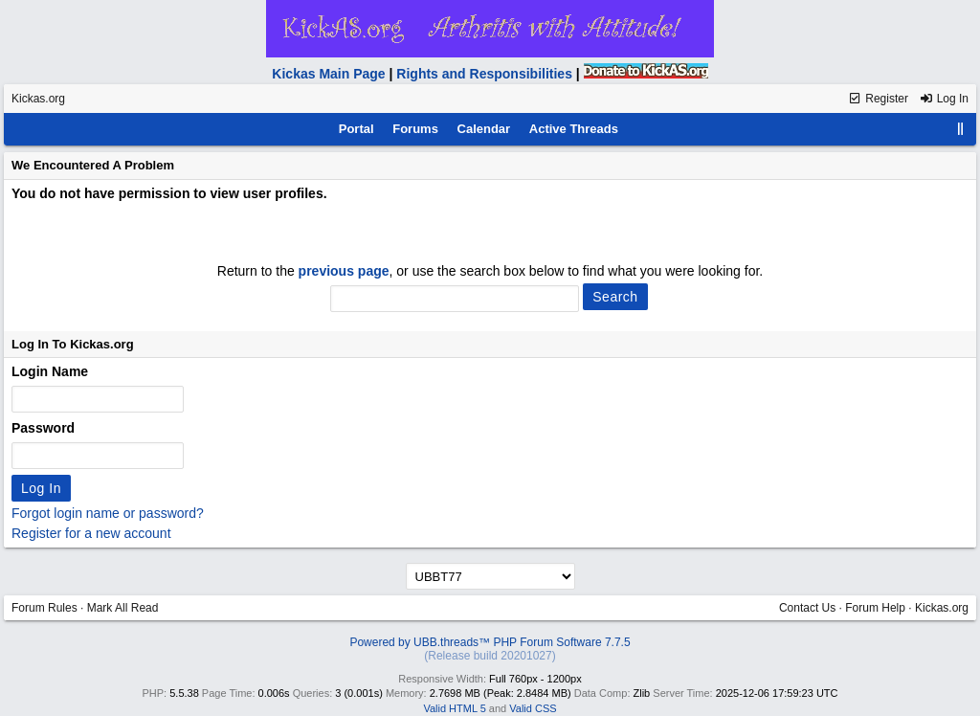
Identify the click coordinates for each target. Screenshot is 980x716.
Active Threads (573, 129)
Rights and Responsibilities (484, 73)
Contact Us (807, 608)
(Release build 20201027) (489, 655)
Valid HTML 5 (454, 708)
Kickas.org (38, 98)
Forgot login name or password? (107, 513)
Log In (944, 98)
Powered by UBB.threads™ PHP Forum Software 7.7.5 (489, 642)
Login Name (49, 371)
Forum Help (875, 608)
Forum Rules (44, 608)
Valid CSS (532, 708)
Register (878, 98)
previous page (344, 271)
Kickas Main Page (328, 73)
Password (43, 428)
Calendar (484, 129)
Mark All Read (123, 608)
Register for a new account (91, 533)
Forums (415, 129)
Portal (356, 129)
